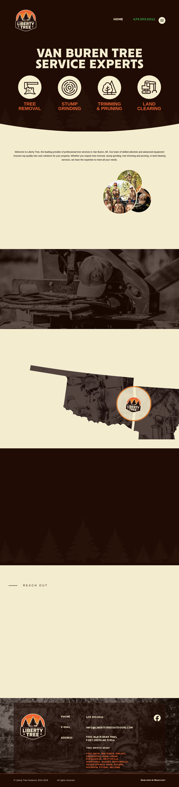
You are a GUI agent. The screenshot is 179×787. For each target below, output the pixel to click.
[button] (162, 20)
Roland (118, 764)
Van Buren (107, 753)
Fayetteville (110, 759)
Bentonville (120, 762)
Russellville (93, 759)
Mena (109, 764)
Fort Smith (93, 753)
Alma (105, 756)
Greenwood (93, 756)
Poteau (103, 767)
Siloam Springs (95, 764)
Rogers (106, 762)
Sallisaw (115, 767)
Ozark (114, 756)
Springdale (93, 762)
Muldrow (92, 767)
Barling (120, 753)
